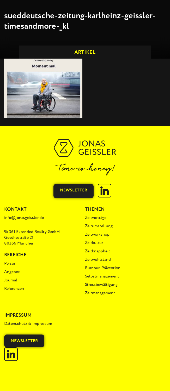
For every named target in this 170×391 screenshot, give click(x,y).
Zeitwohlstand (98, 259)
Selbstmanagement (102, 276)
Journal (10, 280)
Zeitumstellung (99, 226)
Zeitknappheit (97, 251)
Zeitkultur (94, 242)
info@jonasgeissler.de (24, 217)
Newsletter (73, 190)
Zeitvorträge (95, 217)
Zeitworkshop (97, 234)
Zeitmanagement (100, 293)
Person (10, 263)
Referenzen (14, 288)
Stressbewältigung (101, 284)
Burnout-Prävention (102, 267)
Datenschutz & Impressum (28, 323)
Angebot (12, 271)
